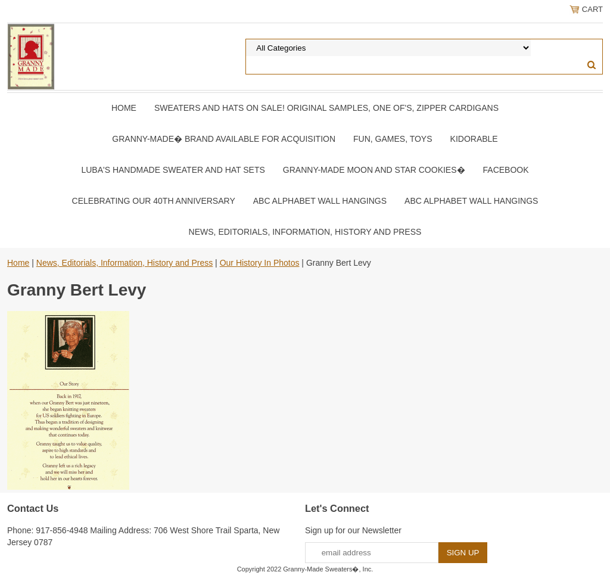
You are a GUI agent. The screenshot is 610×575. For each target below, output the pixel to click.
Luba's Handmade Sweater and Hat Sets (172, 170)
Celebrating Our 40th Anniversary (153, 201)
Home (123, 108)
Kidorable (474, 139)
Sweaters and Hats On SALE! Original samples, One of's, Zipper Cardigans (326, 108)
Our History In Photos (260, 263)
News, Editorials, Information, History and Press (305, 232)
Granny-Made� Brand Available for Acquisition (223, 139)
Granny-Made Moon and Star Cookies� (374, 170)
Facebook (506, 170)
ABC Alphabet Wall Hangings (320, 201)
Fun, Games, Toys (392, 139)
